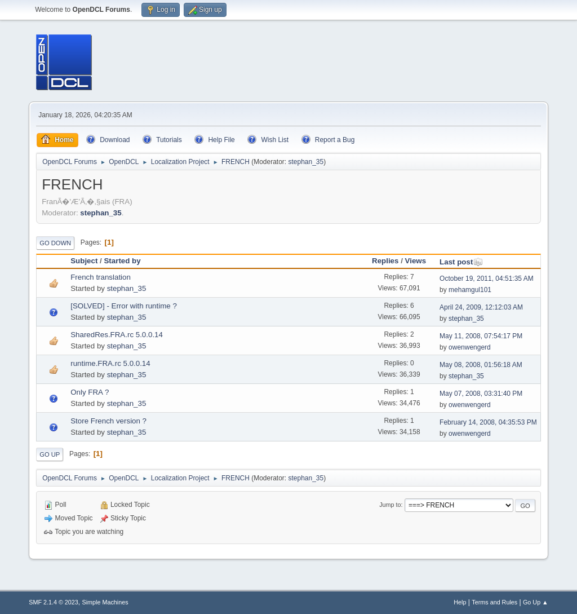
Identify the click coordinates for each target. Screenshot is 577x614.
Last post (461, 262)
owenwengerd (470, 347)
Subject (83, 261)
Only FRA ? (89, 392)
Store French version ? (108, 421)
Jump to (390, 504)
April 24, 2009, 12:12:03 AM (481, 307)
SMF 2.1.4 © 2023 (53, 602)
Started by (122, 261)
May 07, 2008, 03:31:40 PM (481, 393)
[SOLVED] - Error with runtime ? (123, 306)
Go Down (55, 243)
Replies (385, 261)
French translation (100, 277)
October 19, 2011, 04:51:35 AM (487, 278)
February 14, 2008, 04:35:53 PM (488, 422)
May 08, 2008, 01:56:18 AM (481, 365)
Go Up (49, 454)
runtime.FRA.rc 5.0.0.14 (110, 363)
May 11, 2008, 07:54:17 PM (481, 336)
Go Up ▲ (535, 602)
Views (416, 261)
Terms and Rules (494, 602)
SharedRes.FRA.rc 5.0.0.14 (116, 334)
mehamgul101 (470, 290)
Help (460, 602)
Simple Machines (105, 602)
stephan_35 (305, 162)
